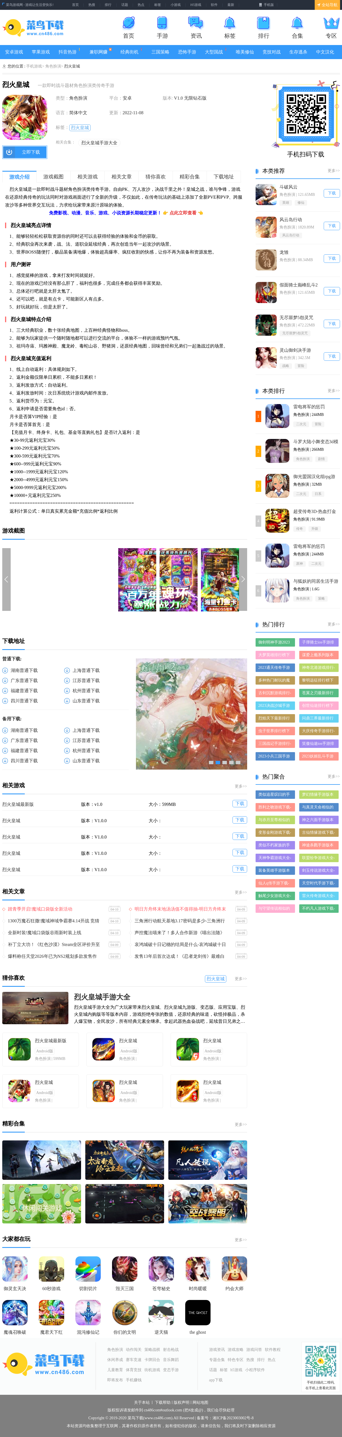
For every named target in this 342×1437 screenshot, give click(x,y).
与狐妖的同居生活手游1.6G (315, 581)
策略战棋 (152, 1350)
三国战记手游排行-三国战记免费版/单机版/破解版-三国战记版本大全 (274, 744)
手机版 (266, 5)
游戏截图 (53, 177)
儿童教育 (115, 1370)
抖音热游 (70, 51)
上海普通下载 (86, 670)
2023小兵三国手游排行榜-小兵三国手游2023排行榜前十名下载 (274, 757)
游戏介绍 (19, 177)
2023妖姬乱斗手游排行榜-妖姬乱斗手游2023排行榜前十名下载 (318, 757)
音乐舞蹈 (171, 1360)
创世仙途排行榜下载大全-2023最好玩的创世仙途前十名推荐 (318, 706)
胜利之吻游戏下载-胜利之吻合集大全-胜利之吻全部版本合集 (274, 808)
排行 (108, 5)
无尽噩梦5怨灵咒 (296, 317)
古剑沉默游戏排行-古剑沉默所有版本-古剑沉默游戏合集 (274, 694)
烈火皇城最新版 (18, 804)
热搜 (91, 5)
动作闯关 (134, 1350)
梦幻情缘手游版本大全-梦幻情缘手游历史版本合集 (318, 795)
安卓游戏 (14, 52)
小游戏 (176, 5)
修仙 (301, 203)
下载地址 (224, 177)
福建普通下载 (24, 690)
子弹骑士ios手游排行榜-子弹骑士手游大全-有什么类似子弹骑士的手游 (318, 643)
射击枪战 (171, 1350)
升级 (314, 529)
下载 (239, 803)
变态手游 (171, 1370)
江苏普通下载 (86, 680)
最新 (230, 5)
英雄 (285, 203)
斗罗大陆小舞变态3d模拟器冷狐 (315, 442)
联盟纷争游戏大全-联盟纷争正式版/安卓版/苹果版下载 (318, 859)
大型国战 (216, 51)
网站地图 (200, 1402)
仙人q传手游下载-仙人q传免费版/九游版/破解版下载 (273, 884)
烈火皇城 (80, 127)
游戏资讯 (217, 1350)
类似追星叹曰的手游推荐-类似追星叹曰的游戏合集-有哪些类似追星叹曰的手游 (274, 795)
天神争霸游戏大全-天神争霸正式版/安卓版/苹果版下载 (274, 859)
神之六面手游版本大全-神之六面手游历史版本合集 (318, 821)
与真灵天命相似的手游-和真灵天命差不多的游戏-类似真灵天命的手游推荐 (318, 808)
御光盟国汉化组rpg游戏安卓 (314, 476)
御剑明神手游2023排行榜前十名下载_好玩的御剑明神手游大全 (275, 643)
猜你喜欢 (156, 177)
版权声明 (181, 1402)
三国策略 (160, 52)
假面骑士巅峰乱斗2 (299, 285)
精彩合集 (190, 177)
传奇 (299, 529)
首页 (75, 5)
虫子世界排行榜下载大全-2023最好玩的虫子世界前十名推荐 (274, 732)
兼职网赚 (101, 51)
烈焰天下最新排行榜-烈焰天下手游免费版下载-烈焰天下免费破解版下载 (274, 719)
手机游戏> (35, 66)
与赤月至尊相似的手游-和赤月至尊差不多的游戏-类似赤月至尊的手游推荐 (274, 821)
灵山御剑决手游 (295, 350)
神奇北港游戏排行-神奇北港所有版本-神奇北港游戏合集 (318, 668)
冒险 (301, 366)
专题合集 (217, 1360)
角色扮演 (303, 459)
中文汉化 (325, 52)
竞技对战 (272, 52)
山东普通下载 (86, 700)
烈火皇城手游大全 (99, 142)
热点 (141, 5)
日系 (318, 494)
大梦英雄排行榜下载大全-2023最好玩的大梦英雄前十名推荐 (274, 656)
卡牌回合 (152, 1360)
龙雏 (284, 252)
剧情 (321, 459)
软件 (214, 5)
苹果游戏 (41, 52)
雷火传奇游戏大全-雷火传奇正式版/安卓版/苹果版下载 (318, 897)
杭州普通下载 (86, 690)
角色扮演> (54, 66)
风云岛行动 (291, 219)
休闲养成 (115, 1360)
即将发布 (115, 1380)
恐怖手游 (187, 52)
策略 (321, 598)
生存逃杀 (298, 52)
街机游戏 (152, 1370)
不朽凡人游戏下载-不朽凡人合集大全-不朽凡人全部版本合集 (318, 909)
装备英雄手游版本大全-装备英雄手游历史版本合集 (274, 871)
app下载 (216, 1380)
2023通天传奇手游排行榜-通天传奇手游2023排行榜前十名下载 (274, 668)
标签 (157, 5)
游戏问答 (254, 1350)
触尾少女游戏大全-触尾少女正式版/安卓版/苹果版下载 (274, 897)
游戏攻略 (235, 1350)
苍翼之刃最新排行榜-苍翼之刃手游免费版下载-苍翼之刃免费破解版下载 (318, 694)
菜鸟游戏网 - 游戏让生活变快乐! (30, 5)
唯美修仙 (245, 52)
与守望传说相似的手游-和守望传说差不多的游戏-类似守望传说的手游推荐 (274, 909)
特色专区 (235, 1360)
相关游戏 (87, 177)
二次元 (301, 424)
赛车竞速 (134, 1360)
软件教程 (273, 1350)
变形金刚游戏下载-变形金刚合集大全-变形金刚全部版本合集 (274, 833)
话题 (124, 5)
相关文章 (121, 177)
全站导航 (327, 5)
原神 (299, 564)
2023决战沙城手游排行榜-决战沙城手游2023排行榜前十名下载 (274, 706)
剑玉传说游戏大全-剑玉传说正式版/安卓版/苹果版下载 (318, 871)
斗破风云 (289, 187)
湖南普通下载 (24, 670)
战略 (285, 366)
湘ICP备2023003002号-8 (233, 1418)
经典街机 (131, 51)
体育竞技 (134, 1370)
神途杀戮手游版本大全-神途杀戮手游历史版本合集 (318, 846)
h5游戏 (236, 1370)
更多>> (241, 786)
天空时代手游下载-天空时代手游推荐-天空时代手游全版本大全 (318, 884)
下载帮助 (163, 1402)
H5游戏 (195, 5)
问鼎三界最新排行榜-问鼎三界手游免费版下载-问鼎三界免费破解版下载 (318, 719)
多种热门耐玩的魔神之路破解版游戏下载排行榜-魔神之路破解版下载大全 (274, 681)
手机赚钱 (134, 1380)
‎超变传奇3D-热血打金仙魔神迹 (314, 511)
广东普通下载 (24, 680)
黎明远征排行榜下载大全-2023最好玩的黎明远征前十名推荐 (318, 681)
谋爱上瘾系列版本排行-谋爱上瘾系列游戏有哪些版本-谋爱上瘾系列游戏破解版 (318, 656)
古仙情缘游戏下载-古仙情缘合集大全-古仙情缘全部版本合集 (318, 833)
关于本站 (142, 1402)
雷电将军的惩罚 (309, 406)
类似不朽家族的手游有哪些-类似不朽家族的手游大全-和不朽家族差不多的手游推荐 (274, 846)
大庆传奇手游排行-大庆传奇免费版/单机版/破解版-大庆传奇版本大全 (318, 732)
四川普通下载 (24, 700)
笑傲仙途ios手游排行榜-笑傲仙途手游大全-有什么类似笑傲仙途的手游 (318, 744)
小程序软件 (255, 1370)
